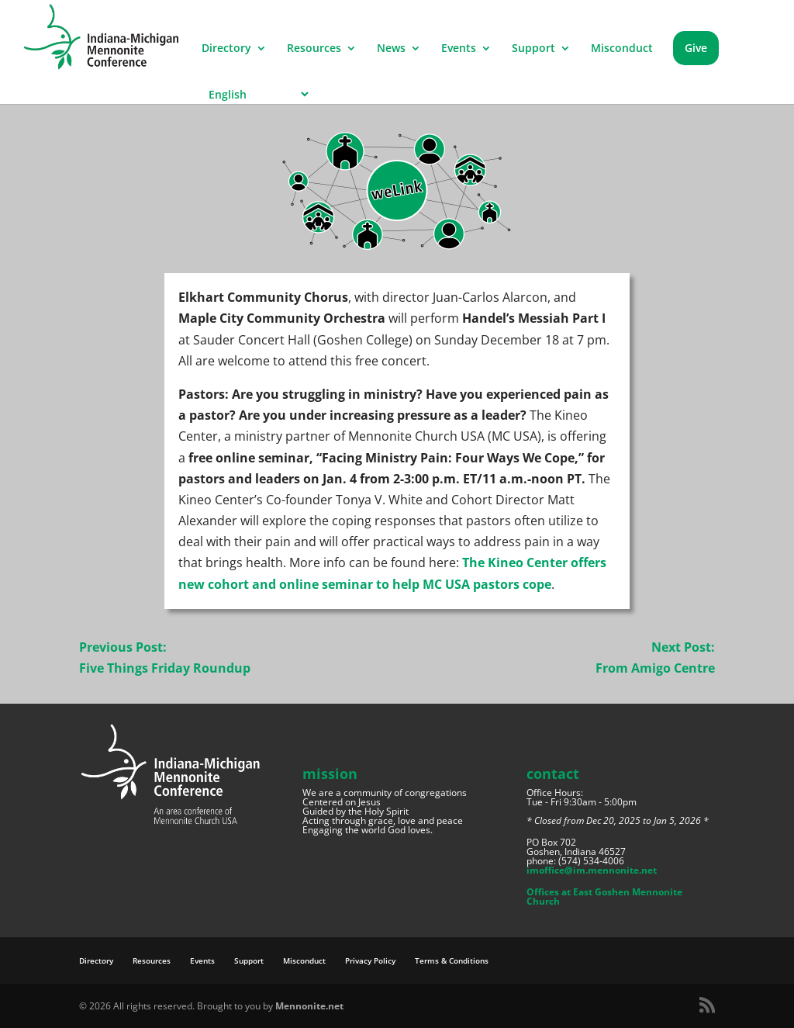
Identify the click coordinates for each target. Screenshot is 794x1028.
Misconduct (622, 49)
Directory (226, 49)
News (391, 49)
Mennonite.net (309, 1005)
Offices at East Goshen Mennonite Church (604, 896)
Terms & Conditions (451, 960)
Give (696, 47)
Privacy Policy (370, 960)
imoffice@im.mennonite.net (591, 870)
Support (533, 49)
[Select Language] (256, 94)
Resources (314, 49)
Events (458, 49)
